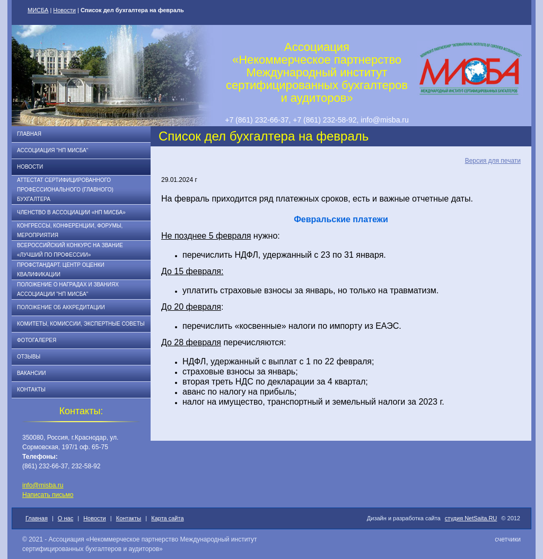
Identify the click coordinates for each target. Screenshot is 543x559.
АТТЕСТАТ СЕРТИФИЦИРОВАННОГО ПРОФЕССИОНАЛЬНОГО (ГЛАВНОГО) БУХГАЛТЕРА (65, 189)
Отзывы (28, 357)
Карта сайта (167, 518)
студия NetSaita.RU (471, 518)
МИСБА (38, 10)
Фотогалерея (36, 340)
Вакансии (31, 373)
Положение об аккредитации (61, 307)
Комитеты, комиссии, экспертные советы (81, 324)
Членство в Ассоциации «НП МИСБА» (71, 212)
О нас (65, 518)
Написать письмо (47, 495)
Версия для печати (493, 160)
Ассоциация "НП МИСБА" (52, 150)
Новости (64, 10)
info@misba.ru (43, 485)
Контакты (31, 389)
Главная (29, 134)
